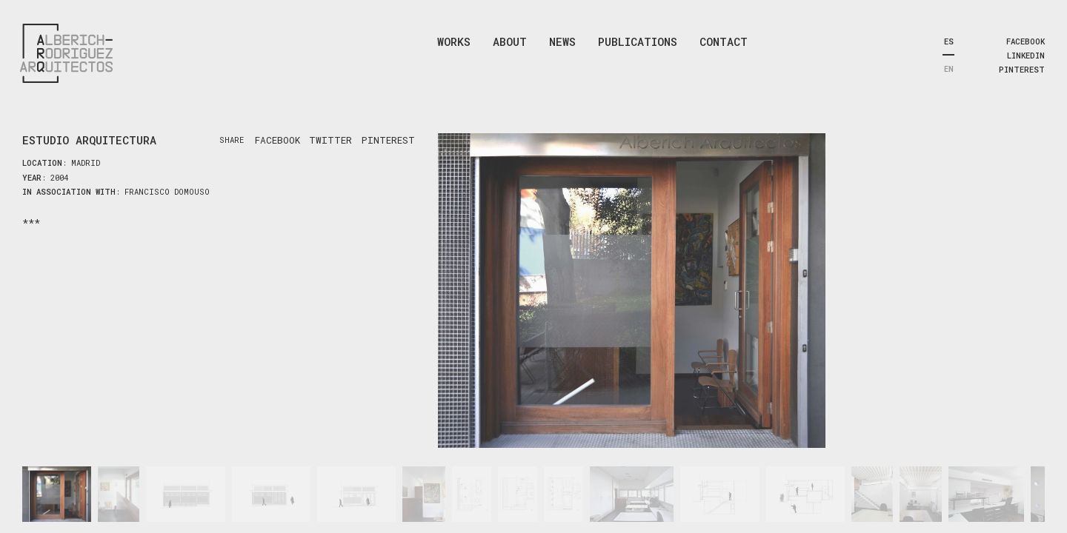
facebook (1025, 41)
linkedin (1026, 55)
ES (949, 41)
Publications (637, 41)
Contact (723, 41)
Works (454, 41)
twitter (330, 140)
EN (949, 69)
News (562, 41)
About (510, 41)
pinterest (1022, 69)
